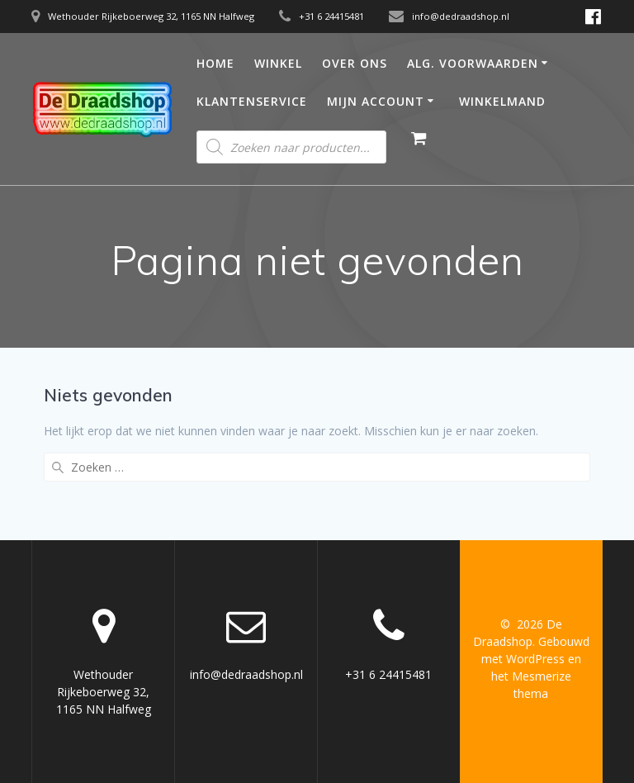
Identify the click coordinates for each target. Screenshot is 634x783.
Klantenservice (251, 101)
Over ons (354, 63)
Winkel (278, 63)
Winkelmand (502, 101)
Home (215, 63)
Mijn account (375, 101)
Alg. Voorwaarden (472, 63)
